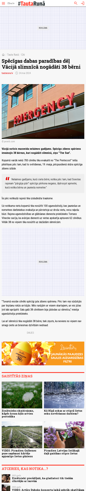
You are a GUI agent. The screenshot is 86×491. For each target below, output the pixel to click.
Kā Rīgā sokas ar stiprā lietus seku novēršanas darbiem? (63, 412)
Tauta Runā (13, 54)
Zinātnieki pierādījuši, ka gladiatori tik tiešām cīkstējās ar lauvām (42, 480)
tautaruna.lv (7, 73)
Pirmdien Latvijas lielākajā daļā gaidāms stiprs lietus (61, 452)
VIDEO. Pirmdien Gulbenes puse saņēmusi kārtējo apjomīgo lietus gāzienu (19, 453)
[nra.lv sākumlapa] (11, 3)
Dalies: (30, 332)
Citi (23, 54)
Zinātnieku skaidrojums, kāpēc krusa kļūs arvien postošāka (18, 413)
